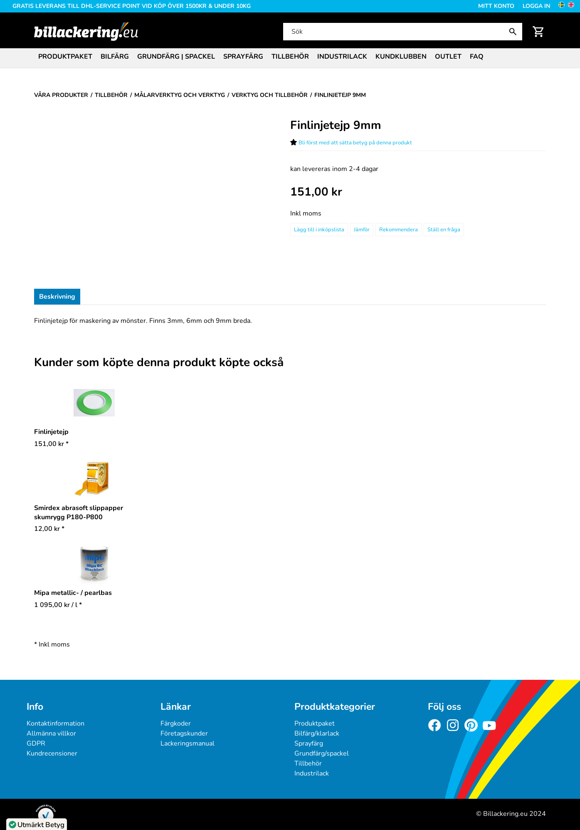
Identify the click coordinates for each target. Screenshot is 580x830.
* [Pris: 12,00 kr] (49, 528)
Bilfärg (115, 56)
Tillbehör (290, 56)
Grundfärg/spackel (321, 753)
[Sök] (402, 31)
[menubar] (290, 57)
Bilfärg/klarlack (316, 733)
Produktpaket (65, 56)
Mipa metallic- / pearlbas (73, 592)
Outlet (448, 56)
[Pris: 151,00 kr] (316, 192)
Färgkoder (175, 723)
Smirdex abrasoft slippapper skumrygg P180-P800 (78, 512)
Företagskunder (184, 733)
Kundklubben (401, 56)
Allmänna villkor (51, 733)
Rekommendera (398, 229)
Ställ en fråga (443, 229)
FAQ (477, 56)
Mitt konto (496, 6)
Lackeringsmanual (187, 743)
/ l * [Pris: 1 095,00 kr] (58, 604)
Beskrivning (57, 296)
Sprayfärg (243, 56)
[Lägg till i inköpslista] (319, 229)
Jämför (362, 229)
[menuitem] (65, 56)
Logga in (536, 6)
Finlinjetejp (51, 431)
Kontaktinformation (55, 723)
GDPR (36, 743)
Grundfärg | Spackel (176, 56)
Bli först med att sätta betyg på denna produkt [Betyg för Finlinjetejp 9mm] (355, 142)
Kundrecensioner (52, 753)
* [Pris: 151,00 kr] (51, 443)
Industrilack (342, 56)
